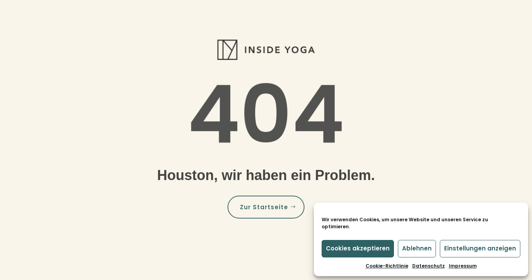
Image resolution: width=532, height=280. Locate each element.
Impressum (463, 265)
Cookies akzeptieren (358, 248)
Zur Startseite (264, 207)
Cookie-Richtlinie (387, 265)
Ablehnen (417, 248)
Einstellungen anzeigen (480, 248)
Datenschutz (428, 265)
